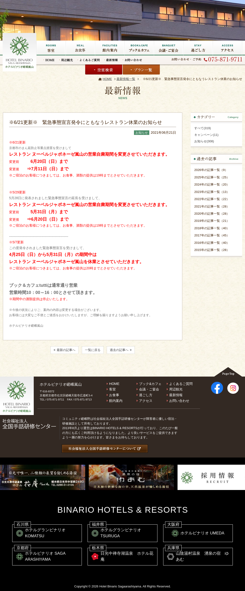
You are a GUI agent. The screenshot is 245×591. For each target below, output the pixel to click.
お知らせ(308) (204, 141)
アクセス (227, 48)
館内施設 (109, 48)
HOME (49, 59)
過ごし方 (198, 48)
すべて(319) (202, 128)
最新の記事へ (64, 350)
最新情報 (111, 59)
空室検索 (103, 69)
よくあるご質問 (89, 59)
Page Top (228, 372)
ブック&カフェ (139, 48)
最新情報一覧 (126, 79)
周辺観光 (66, 59)
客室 (51, 48)
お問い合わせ (132, 59)
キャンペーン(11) (206, 135)
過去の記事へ (121, 350)
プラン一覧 (141, 69)
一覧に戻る (92, 350)
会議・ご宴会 (168, 48)
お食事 (80, 48)
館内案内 (115, 401)
